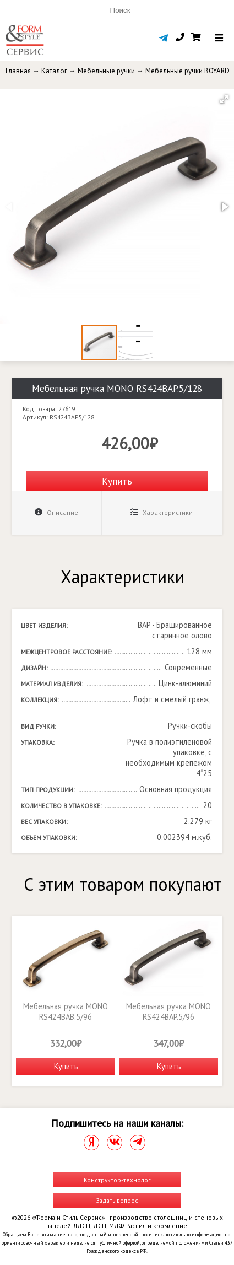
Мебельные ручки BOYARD (187, 71)
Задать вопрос (117, 1200)
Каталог (54, 71)
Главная (18, 71)
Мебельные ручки (106, 71)
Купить (117, 481)
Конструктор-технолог (117, 1180)
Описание (56, 512)
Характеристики (161, 512)
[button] (224, 99)
